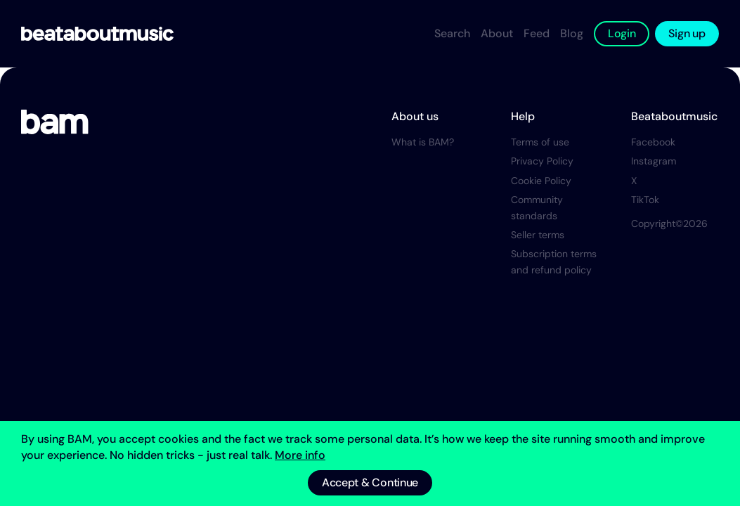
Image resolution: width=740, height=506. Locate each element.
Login (622, 33)
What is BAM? (422, 142)
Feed (537, 33)
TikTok (645, 199)
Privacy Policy (542, 161)
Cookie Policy (541, 180)
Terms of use (540, 142)
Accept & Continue (370, 482)
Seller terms (537, 234)
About (497, 33)
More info (300, 455)
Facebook (653, 142)
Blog (571, 33)
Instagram (653, 161)
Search (452, 33)
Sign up (686, 33)
